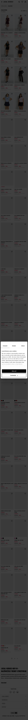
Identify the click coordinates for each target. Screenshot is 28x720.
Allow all (14, 371)
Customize (14, 375)
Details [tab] (14, 345)
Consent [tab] (5, 345)
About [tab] (23, 345)
